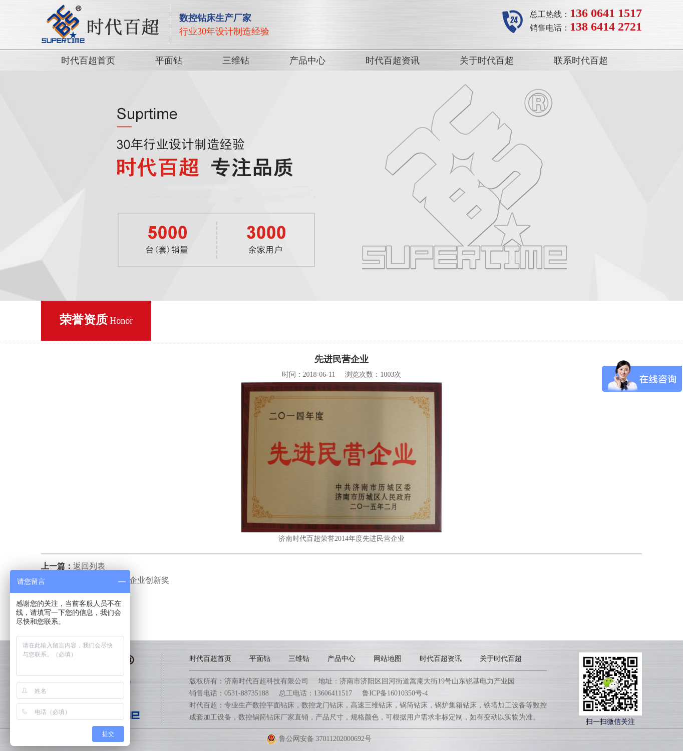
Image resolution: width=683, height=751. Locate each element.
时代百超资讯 (393, 61)
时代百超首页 (88, 61)
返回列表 (89, 566)
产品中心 (307, 61)
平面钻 (168, 61)
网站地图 (388, 658)
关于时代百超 (487, 61)
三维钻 (235, 61)
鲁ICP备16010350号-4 (395, 693)
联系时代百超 (581, 61)
